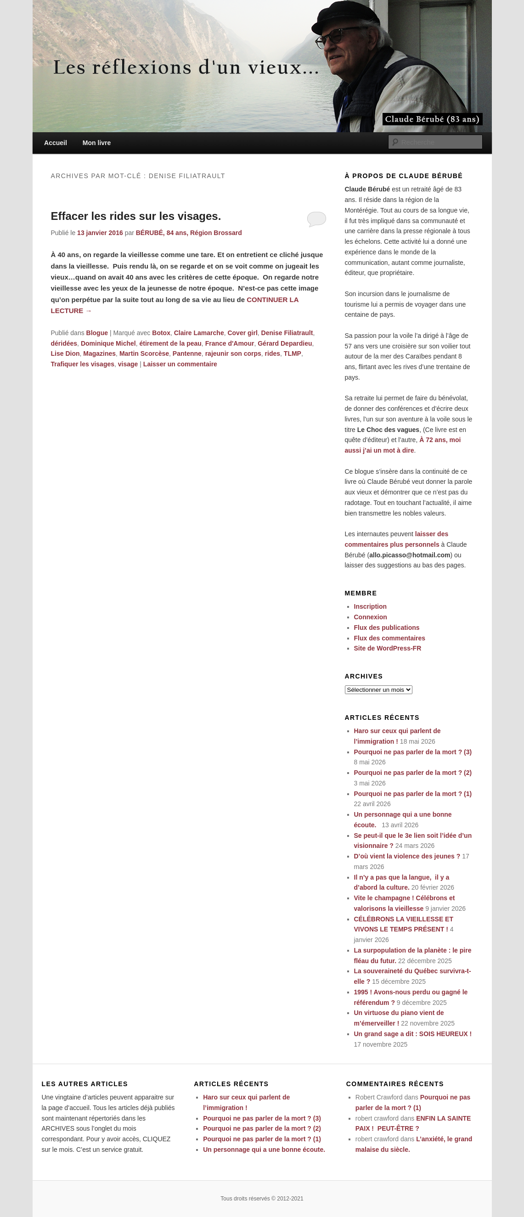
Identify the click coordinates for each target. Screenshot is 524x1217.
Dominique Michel (108, 343)
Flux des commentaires (390, 638)
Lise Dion (65, 353)
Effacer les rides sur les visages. (136, 216)
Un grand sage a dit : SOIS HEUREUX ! (413, 1034)
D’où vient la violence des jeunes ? (407, 856)
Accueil (55, 142)
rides (272, 353)
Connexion (370, 617)
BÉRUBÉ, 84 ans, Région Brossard (189, 232)
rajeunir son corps (233, 353)
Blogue (97, 332)
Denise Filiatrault (287, 332)
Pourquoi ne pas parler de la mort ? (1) (413, 793)
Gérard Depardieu (285, 343)
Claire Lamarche (199, 332)
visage (128, 364)
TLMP (292, 353)
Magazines (99, 353)
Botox (161, 332)
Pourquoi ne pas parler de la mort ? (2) (413, 772)
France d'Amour (229, 343)
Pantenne (187, 353)
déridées (64, 343)
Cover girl (242, 332)
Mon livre (97, 142)
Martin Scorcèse (144, 353)
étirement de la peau (170, 343)
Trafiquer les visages (83, 364)
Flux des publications (387, 627)
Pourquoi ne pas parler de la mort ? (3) (413, 752)
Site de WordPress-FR (388, 648)
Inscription (370, 606)
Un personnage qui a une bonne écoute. (266, 1149)
